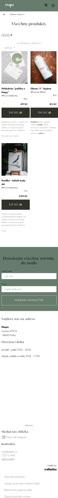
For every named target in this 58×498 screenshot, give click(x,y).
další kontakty (8, 459)
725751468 (8, 455)
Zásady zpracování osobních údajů (22, 483)
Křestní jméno (7, 271)
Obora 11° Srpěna (41, 88)
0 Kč (28, 5)
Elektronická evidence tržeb (18, 490)
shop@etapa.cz (9, 451)
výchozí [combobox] (8, 47)
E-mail (4, 284)
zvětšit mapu (29, 425)
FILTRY (6, 35)
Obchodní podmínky (14, 476)
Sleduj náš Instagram (14, 437)
